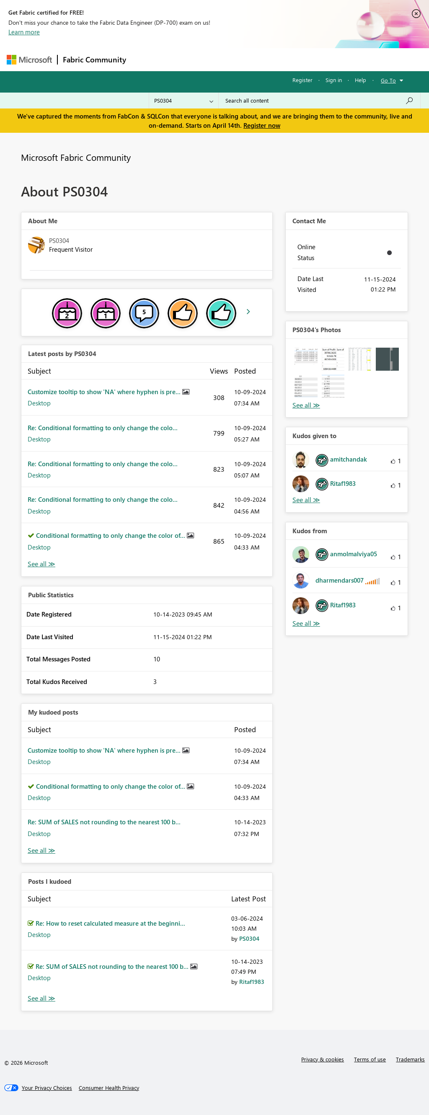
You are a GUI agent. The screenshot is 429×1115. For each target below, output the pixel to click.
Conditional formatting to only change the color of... (111, 535)
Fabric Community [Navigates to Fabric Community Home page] (94, 59)
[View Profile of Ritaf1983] (251, 982)
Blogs (291, 59)
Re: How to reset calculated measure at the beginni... (110, 923)
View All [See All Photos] (306, 405)
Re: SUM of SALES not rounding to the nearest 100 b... (104, 822)
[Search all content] (319, 100)
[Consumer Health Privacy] (109, 1087)
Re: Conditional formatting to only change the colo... (103, 427)
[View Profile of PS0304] (249, 938)
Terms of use (370, 1059)
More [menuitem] (319, 59)
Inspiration (182, 59)
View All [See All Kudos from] (306, 623)
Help (360, 79)
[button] (306, 359)
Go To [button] (388, 80)
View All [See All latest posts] (41, 564)
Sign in (334, 79)
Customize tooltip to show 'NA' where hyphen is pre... (105, 391)
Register (302, 79)
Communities (253, 59)
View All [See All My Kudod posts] (41, 850)
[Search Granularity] (183, 100)
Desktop (39, 403)
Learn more (24, 32)
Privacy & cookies (322, 1059)
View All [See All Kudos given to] (306, 500)
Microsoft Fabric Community (76, 157)
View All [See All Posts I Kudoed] (41, 998)
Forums (145, 59)
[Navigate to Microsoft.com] (29, 60)
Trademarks (410, 1059)
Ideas (216, 59)
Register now (261, 125)
